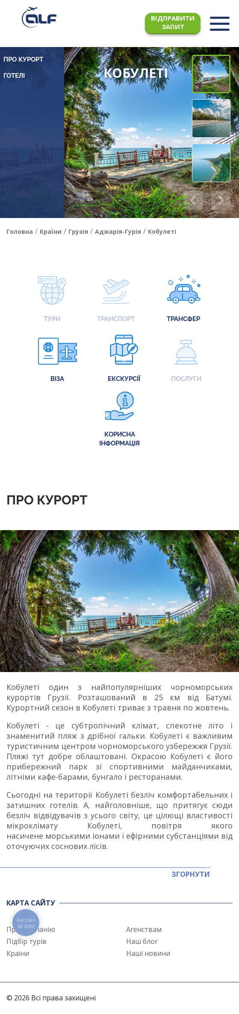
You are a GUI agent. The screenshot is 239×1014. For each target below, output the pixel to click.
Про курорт (23, 59)
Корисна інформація (119, 419)
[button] (220, 200)
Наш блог (142, 941)
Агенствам (144, 929)
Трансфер (183, 299)
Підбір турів (26, 941)
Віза (57, 359)
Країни (17, 953)
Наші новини (148, 953)
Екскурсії (124, 359)
